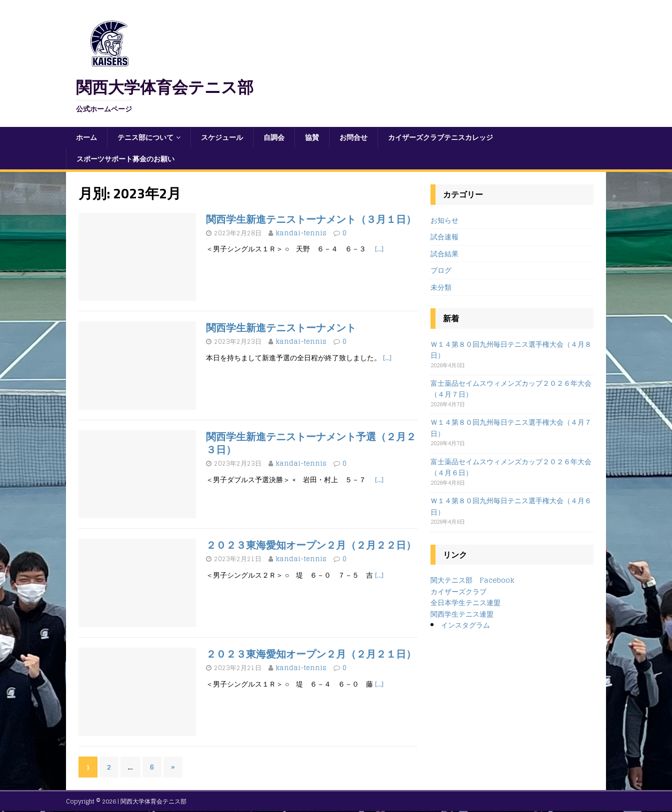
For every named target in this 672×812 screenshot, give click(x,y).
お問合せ (354, 137)
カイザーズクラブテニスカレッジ (440, 137)
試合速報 (444, 236)
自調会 (274, 137)
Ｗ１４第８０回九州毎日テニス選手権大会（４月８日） (511, 349)
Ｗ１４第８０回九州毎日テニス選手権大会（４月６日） (511, 506)
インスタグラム (465, 625)
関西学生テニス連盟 (462, 614)
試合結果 (444, 253)
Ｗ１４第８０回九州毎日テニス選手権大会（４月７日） (511, 427)
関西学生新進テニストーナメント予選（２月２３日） (311, 443)
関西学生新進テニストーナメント (281, 327)
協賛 (312, 137)
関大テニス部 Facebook (472, 580)
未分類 (441, 287)
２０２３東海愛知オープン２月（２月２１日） (311, 654)
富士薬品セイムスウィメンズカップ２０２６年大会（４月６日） (511, 467)
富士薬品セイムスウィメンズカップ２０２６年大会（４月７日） (511, 388)
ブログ (441, 270)
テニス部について (146, 137)
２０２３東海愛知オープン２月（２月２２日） (311, 545)
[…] (379, 248)
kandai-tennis (301, 233)
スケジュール (222, 137)
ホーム (86, 137)
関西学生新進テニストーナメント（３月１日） (311, 219)
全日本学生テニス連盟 (465, 602)
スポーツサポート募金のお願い (125, 158)
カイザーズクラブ (458, 591)
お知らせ (444, 220)
